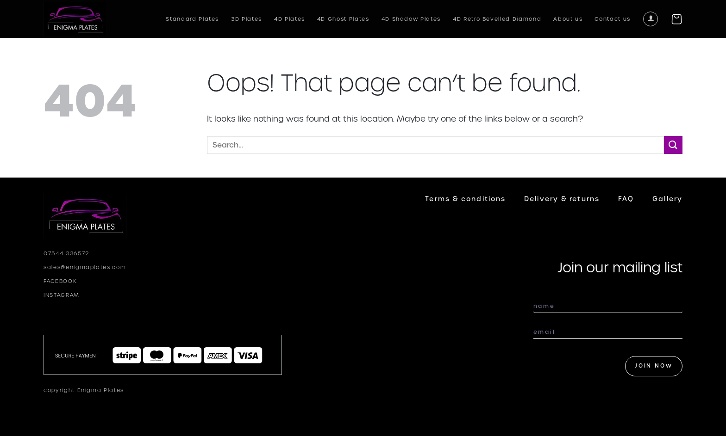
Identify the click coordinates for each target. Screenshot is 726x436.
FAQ (626, 199)
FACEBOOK (60, 281)
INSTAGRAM (62, 295)
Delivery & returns (562, 199)
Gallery (667, 199)
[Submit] (673, 145)
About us (567, 19)
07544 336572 (66, 253)
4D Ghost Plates (343, 19)
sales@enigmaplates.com (85, 267)
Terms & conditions (465, 199)
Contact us (613, 19)
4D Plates (289, 19)
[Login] (650, 19)
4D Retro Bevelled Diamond (497, 19)
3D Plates (246, 19)
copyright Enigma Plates (84, 390)
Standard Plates (192, 19)
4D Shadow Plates (411, 19)
